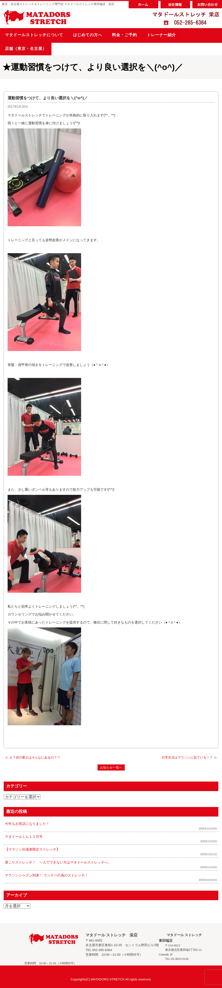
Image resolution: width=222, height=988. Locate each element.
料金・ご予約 (124, 35)
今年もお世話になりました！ (27, 824)
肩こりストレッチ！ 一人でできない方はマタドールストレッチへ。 (58, 862)
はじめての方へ (87, 35)
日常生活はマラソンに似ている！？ (187, 757)
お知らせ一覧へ (111, 767)
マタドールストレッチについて (34, 35)
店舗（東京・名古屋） (26, 48)
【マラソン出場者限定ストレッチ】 (32, 849)
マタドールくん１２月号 (24, 837)
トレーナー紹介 (161, 35)
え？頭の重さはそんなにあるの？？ (34, 757)
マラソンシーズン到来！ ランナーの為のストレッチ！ (46, 875)
